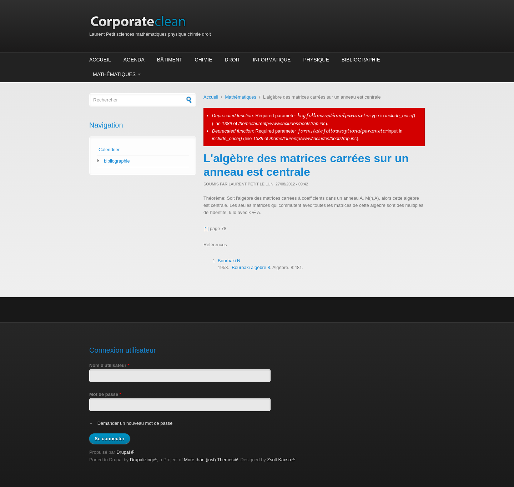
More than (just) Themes (211, 459)
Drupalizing (143, 459)
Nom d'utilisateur (109, 365)
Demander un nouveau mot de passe (135, 423)
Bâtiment (169, 60)
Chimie (203, 60)
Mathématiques (114, 74)
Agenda (134, 60)
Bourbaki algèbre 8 (251, 267)
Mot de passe (105, 394)
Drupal (125, 452)
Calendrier (109, 149)
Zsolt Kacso (281, 459)
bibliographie (117, 161)
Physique (316, 60)
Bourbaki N (229, 260)
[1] (205, 228)
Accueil (100, 60)
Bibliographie (361, 60)
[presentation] (334, 115)
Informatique (272, 60)
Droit (233, 60)
